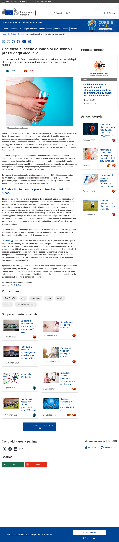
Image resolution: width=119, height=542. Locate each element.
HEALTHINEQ (10, 298)
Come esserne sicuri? (44, 2)
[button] (68, 13)
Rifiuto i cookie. (89, 538)
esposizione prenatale (26, 304)
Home (5, 29)
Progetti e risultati (30, 29)
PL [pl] (29, 41)
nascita (60, 298)
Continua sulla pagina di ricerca (40, 426)
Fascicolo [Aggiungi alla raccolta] (90, 447)
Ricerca (73, 29)
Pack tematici (15, 29)
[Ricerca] (111, 13)
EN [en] (9, 41)
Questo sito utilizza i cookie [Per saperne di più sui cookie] (17, 535)
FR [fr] (19, 41)
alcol (23, 298)
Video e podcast (45, 29)
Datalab (65, 29)
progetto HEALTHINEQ (11, 285)
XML (15, 464)
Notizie (57, 29)
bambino (7, 304)
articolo (55, 221)
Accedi (57, 13)
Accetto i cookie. (89, 532)
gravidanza (35, 298)
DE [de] (3, 41)
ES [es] (14, 41)
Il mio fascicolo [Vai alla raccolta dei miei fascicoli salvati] (108, 447)
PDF (38, 464)
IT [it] (24, 41)
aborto (48, 298)
